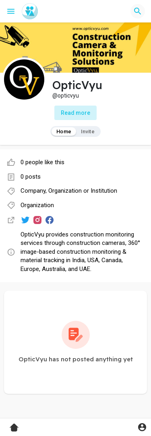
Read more (75, 113)
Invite (88, 131)
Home (63, 131)
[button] (137, 11)
